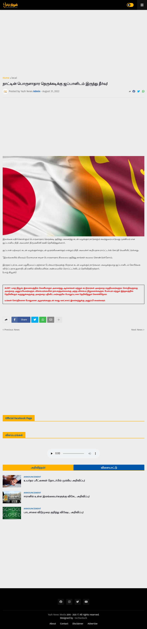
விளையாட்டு (109, 467)
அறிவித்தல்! (38, 467)
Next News (137, 330)
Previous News (12, 330)
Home (6, 78)
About (52, 623)
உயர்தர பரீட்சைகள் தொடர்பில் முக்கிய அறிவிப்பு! (54, 480)
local (14, 78)
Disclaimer (77, 623)
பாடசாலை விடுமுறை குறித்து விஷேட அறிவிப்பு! (54, 512)
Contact (64, 623)
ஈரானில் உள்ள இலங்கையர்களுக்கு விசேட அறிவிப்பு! (57, 496)
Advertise (93, 623)
